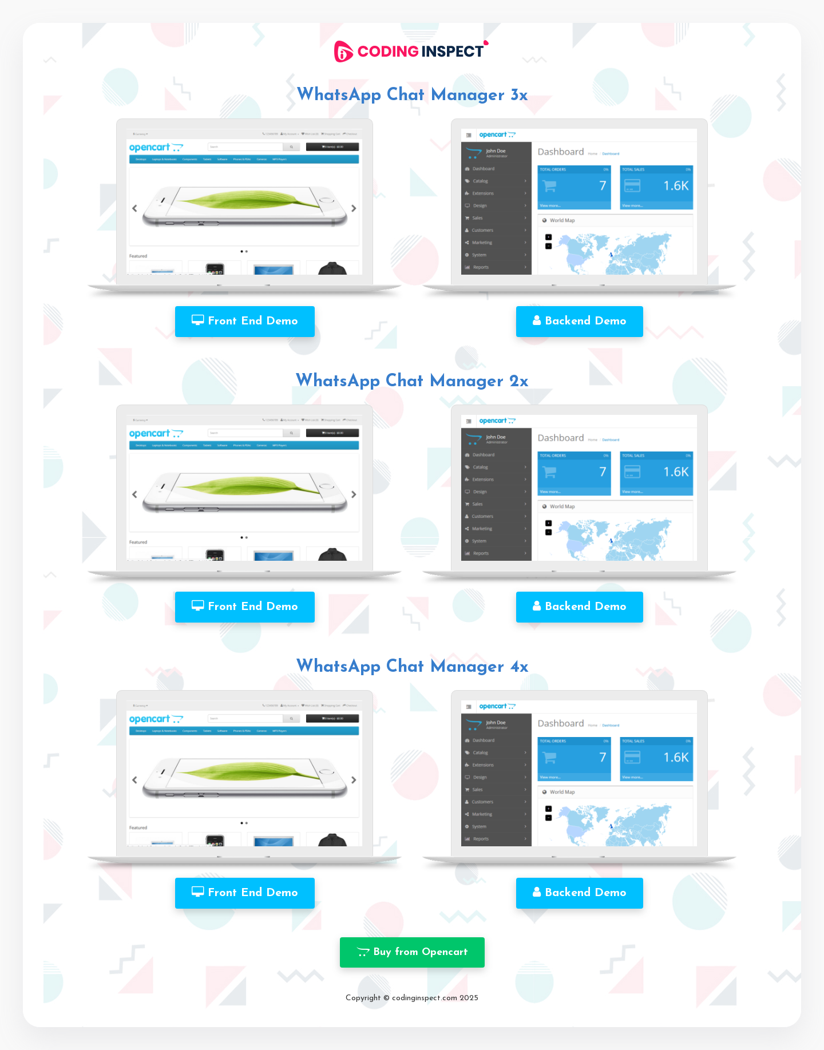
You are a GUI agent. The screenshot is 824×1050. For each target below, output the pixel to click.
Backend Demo (580, 321)
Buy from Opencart (412, 952)
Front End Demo (245, 321)
